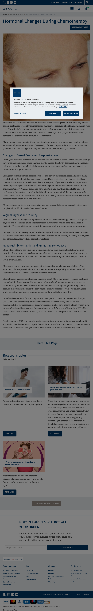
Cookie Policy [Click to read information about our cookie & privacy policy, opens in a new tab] (63, 107)
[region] (46, 103)
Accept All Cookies (71, 113)
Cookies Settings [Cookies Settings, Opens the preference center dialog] (20, 113)
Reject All (52, 113)
